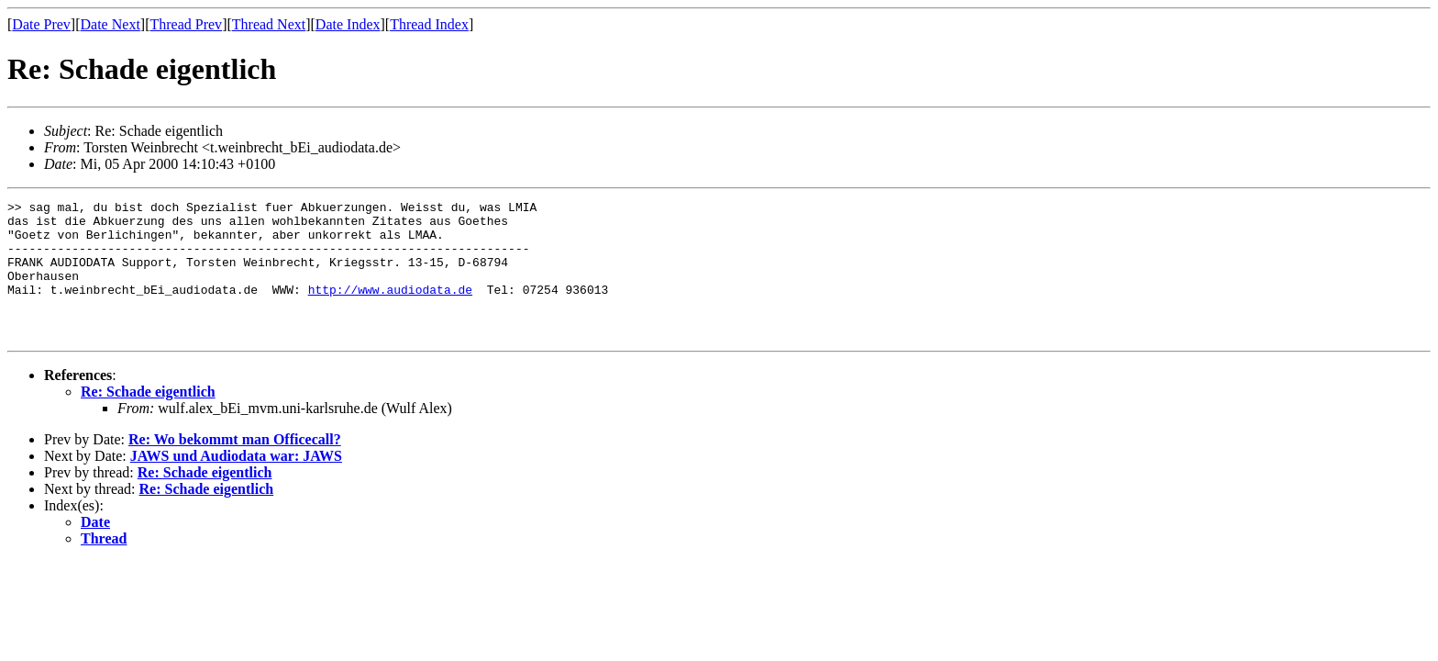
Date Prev (41, 24)
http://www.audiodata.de (390, 308)
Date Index (348, 24)
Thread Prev (185, 24)
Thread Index (429, 24)
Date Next (110, 24)
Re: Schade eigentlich (148, 419)
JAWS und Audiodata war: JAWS (236, 483)
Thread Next (268, 24)
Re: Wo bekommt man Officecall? (234, 467)
